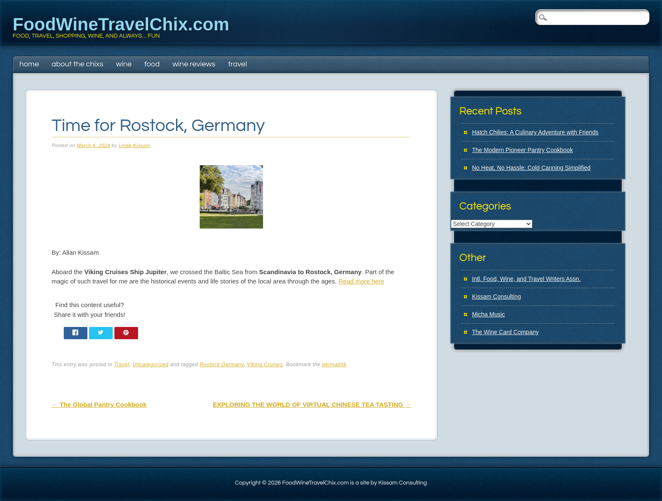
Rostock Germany (222, 365)
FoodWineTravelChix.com (121, 24)
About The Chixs (77, 64)
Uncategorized (150, 365)
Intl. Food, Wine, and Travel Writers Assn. (526, 278)
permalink (334, 365)
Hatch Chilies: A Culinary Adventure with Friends (535, 132)
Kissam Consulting (496, 296)
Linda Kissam (134, 145)
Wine (123, 64)
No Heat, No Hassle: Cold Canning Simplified (531, 167)
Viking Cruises (265, 365)
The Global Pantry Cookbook (99, 404)
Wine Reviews (193, 64)
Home (29, 64)
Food (152, 64)
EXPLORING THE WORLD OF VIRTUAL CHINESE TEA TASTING (312, 404)
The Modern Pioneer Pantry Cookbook (522, 150)
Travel (237, 64)
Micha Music (488, 314)
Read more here (361, 281)
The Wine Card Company (505, 332)
